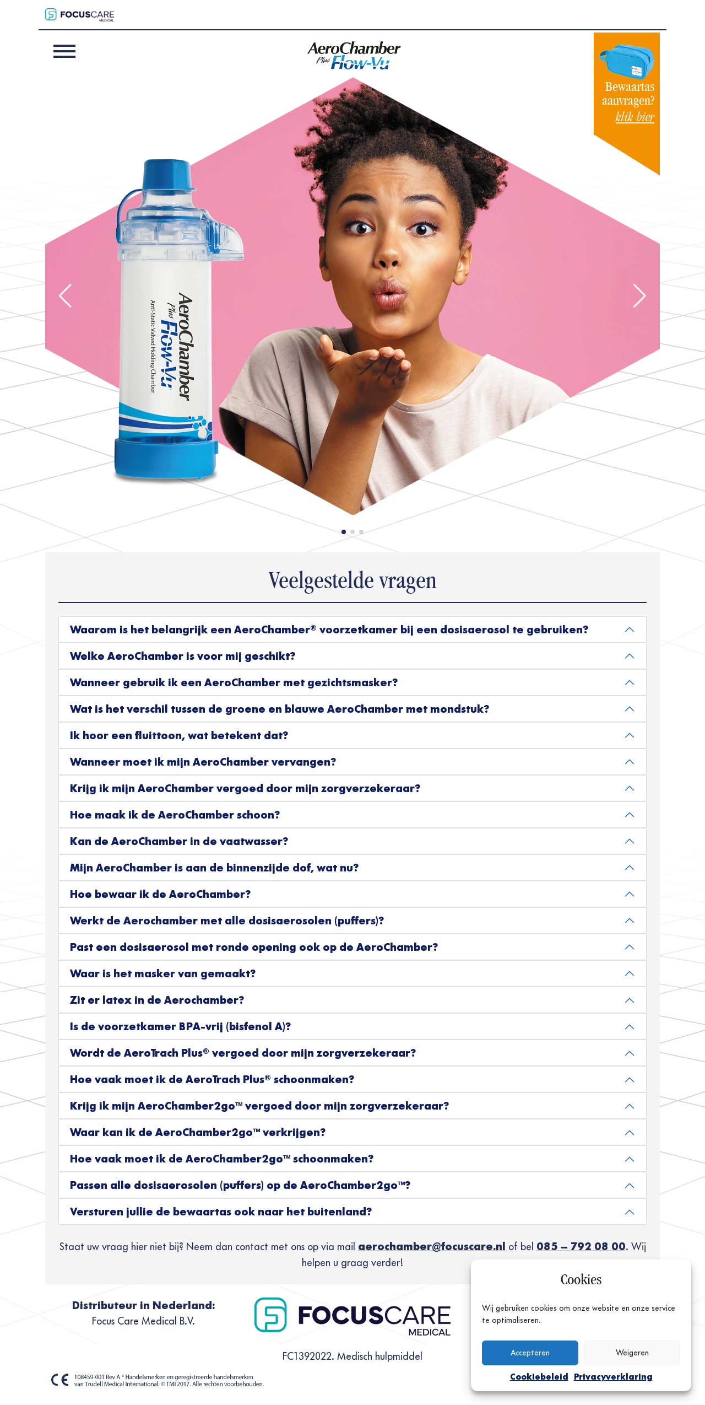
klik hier (635, 117)
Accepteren (530, 1353)
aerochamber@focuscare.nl (432, 1246)
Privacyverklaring (613, 1376)
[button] (65, 296)
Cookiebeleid (539, 1376)
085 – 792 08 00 (581, 1246)
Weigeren (632, 1353)
